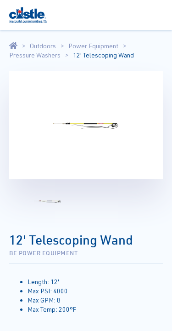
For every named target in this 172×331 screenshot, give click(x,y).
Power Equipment (93, 46)
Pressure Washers (35, 55)
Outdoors (43, 46)
